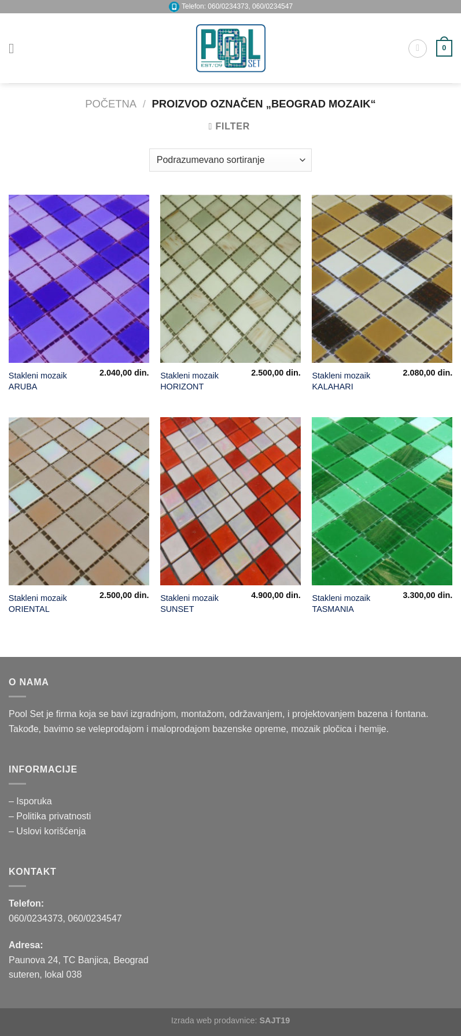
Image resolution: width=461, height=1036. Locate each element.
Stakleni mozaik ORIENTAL (38, 603)
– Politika (29, 816)
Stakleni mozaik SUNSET (189, 603)
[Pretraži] (417, 48)
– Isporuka (30, 801)
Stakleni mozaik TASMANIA (341, 603)
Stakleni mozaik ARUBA (38, 381)
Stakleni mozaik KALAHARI (341, 381)
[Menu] (16, 48)
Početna (111, 104)
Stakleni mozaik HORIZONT (189, 381)
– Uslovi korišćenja (47, 831)
